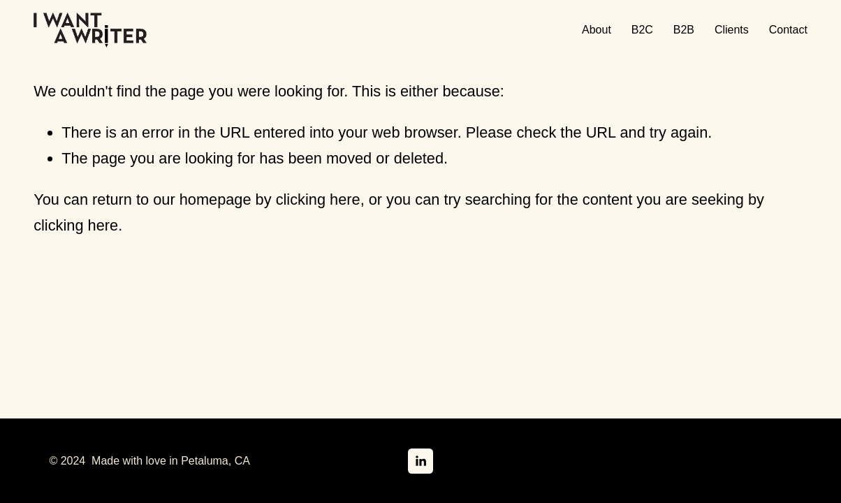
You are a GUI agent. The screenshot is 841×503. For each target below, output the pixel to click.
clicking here (318, 199)
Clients (732, 30)
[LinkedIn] (420, 461)
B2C (642, 30)
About (596, 30)
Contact (788, 30)
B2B (683, 30)
